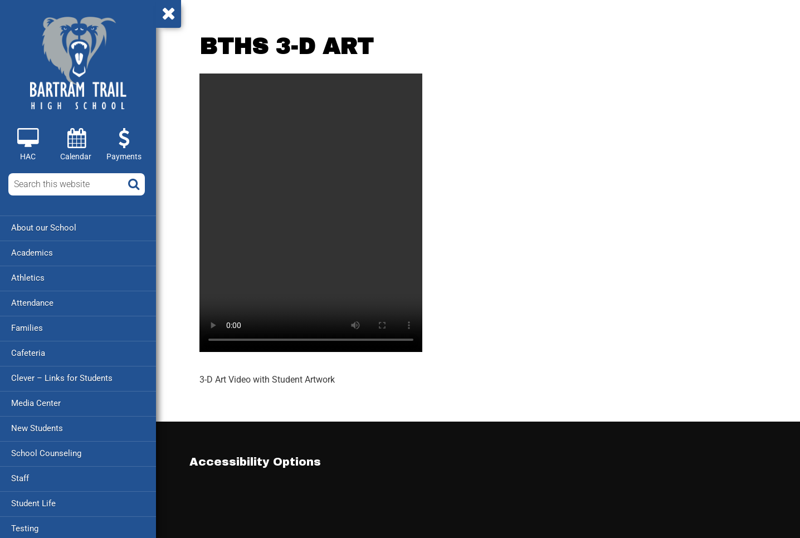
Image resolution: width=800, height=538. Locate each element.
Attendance (32, 303)
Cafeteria (28, 353)
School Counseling (46, 453)
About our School (43, 228)
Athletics (28, 278)
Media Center (36, 403)
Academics (32, 253)
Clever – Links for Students (62, 378)
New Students (37, 428)
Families (27, 328)
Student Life (33, 503)
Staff (20, 478)
